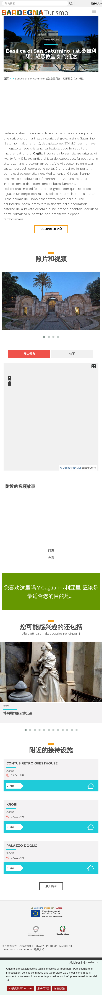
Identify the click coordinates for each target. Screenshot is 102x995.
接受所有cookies (20, 988)
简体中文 (95, 3)
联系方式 (39, 949)
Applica (71, 3)
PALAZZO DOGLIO (22, 846)
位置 (72, 354)
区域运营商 (25, 945)
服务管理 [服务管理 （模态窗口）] (43, 988)
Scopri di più (51, 229)
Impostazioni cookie (18, 949)
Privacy (39, 945)
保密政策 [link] (59, 988)
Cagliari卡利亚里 (61, 587)
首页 (6, 78)
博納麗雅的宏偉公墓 (17, 713)
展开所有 (51, 886)
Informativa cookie (59, 945)
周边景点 (29, 354)
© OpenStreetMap (70, 467)
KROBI (11, 804)
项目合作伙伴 (9, 945)
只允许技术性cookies (85, 962)
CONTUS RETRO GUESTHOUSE (32, 763)
